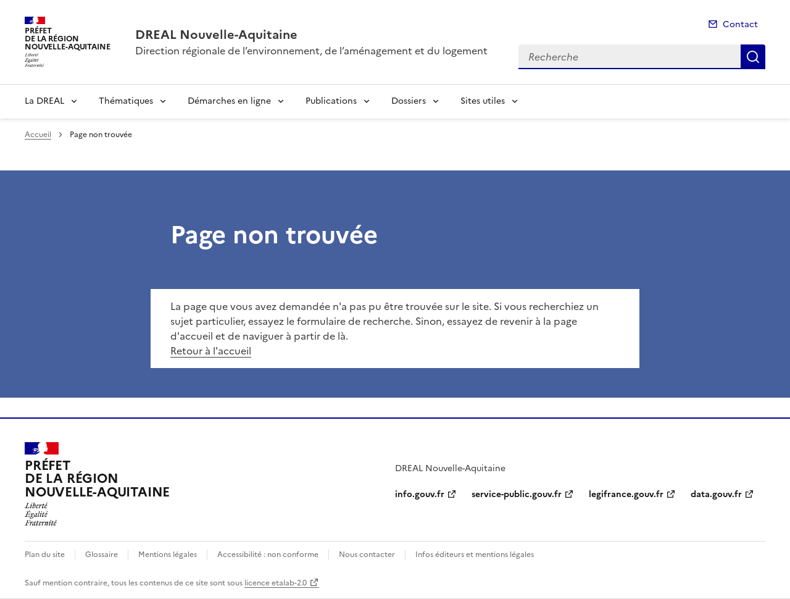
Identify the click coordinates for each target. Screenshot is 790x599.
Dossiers (408, 100)
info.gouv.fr (419, 494)
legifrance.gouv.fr (626, 494)
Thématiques (126, 100)
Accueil (38, 134)
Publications (331, 100)
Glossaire (101, 554)
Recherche (753, 56)
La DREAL (44, 100)
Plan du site (45, 554)
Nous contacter (367, 554)
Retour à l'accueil (210, 350)
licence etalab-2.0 (275, 583)
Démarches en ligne (229, 100)
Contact (740, 24)
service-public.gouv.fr (517, 494)
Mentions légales (167, 554)
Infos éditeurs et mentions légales (474, 554)
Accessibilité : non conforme (267, 554)
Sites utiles (482, 100)
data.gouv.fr (716, 494)
